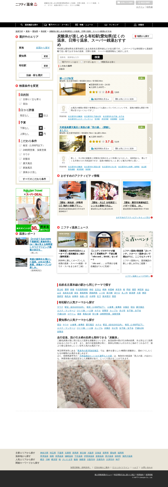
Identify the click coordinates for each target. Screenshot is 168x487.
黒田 (114, 296)
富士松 (60, 289)
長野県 (106, 453)
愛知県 (113, 453)
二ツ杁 (102, 293)
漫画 (79, 314)
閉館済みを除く (108, 62)
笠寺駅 (97, 119)
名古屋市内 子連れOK (92, 116)
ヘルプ (135, 468)
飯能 (76, 459)
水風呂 (126, 307)
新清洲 (132, 293)
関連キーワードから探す (27, 463)
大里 (139, 293)
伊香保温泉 (89, 456)
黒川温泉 (109, 456)
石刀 (99, 296)
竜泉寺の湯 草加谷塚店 (87, 350)
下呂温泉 (78, 456)
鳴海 (104, 289)
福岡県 (121, 453)
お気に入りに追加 (126, 99)
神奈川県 (44, 453)
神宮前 (141, 289)
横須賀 (54, 459)
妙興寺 (75, 296)
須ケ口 (117, 293)
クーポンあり (90, 62)
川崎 (48, 459)
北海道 (98, 453)
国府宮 (60, 296)
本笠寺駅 (105, 119)
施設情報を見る (101, 99)
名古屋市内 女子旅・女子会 (113, 116)
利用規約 (140, 475)
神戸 (118, 459)
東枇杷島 (84, 293)
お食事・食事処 (114, 307)
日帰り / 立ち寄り (32, 99)
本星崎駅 (113, 119)
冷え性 (122, 310)
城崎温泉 (69, 456)
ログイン (140, 7)
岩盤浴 (105, 310)
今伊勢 (92, 296)
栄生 (76, 293)
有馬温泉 (59, 456)
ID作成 (150, 7)
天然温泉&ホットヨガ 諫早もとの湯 (96, 356)
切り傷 (95, 314)
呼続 (129, 289)
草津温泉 (44, 456)
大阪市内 (91, 459)
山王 (59, 293)
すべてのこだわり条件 (34, 179)
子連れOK (61, 314)
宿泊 (133, 307)
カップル (114, 310)
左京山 (98, 289)
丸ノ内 (125, 293)
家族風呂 (27, 167)
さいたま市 (67, 459)
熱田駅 (88, 169)
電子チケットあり (70, 62)
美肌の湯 (87, 314)
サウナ (60, 307)
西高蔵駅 (71, 169)
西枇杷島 (93, 293)
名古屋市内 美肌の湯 (92, 167)
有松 (91, 289)
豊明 (67, 289)
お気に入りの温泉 (125, 3)
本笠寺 (118, 289)
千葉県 (60, 453)
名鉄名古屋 (68, 293)
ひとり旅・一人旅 (85, 310)
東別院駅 (80, 169)
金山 (147, 289)
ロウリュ (72, 314)
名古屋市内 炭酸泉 (75, 116)
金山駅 (144, 167)
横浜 (42, 459)
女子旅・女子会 (134, 310)
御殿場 (82, 459)
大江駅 (121, 119)
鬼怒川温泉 (127, 456)
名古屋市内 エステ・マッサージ (80, 119)
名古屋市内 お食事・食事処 (129, 167)
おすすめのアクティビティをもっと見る (133, 217)
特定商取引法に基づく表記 (124, 475)
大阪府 (90, 453)
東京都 (83, 453)
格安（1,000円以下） (96, 307)
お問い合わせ (147, 468)
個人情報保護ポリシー (103, 475)
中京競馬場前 (82, 289)
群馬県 (75, 453)
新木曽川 (106, 296)
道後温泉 (100, 456)
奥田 (144, 293)
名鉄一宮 (84, 296)
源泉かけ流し (30, 172)
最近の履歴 (144, 3)
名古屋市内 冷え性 (109, 167)
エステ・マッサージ (66, 310)
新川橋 (109, 293)
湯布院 (118, 456)
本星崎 (111, 289)
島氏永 (68, 296)
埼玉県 (53, 453)
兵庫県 (68, 453)
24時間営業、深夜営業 (110, 314)
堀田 (134, 289)
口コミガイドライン (120, 468)
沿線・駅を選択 (34, 75)
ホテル (98, 310)
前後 (72, 289)
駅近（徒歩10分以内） (75, 307)
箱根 (52, 456)
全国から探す (43, 47)
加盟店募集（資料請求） (80, 468)
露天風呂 (140, 307)
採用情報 (149, 475)
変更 (46, 56)
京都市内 (100, 459)
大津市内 (110, 459)
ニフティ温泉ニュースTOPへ (137, 276)
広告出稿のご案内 (101, 468)
